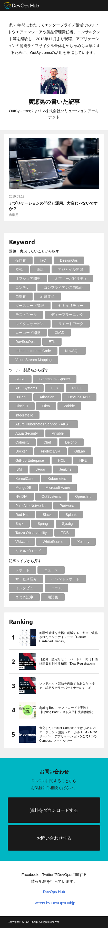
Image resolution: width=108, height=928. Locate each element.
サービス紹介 (26, 579)
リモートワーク (70, 324)
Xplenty (83, 542)
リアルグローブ (28, 551)
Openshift (83, 496)
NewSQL (72, 351)
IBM (18, 469)
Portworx (67, 506)
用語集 (52, 597)
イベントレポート (65, 579)
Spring (42, 523)
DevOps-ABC (79, 397)
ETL (52, 342)
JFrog (40, 469)
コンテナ (22, 287)
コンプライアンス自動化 (63, 287)
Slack (47, 515)
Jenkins (65, 469)
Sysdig (67, 523)
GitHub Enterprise (29, 460)
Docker (21, 451)
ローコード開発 (28, 333)
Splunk (71, 515)
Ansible (58, 433)
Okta (46, 406)
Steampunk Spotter (54, 379)
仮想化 (20, 260)
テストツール (26, 314)
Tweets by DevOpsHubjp (54, 903)
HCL (61, 460)
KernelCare (24, 479)
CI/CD (59, 333)
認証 (40, 269)
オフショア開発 (28, 278)
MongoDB (23, 487)
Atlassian (47, 397)
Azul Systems (26, 388)
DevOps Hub (54, 891)
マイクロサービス (29, 324)
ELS (54, 388)
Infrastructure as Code (33, 351)
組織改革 (47, 296)
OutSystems (51, 496)
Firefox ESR (50, 451)
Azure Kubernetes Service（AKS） (43, 424)
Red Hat (21, 515)
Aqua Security (26, 433)
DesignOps (69, 260)
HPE (83, 460)
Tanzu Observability (31, 533)
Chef (47, 442)
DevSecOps (25, 342)
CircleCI (21, 406)
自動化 (20, 296)
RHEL (77, 388)
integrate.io (24, 415)
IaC (43, 260)
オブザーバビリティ (71, 278)
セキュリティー (70, 306)
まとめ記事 (24, 597)
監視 (19, 269)
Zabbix (69, 406)
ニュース (51, 570)
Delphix (71, 442)
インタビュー (26, 588)
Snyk (19, 523)
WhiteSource (53, 542)
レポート (22, 570)
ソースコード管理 (29, 306)
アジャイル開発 (70, 269)
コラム (56, 588)
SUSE (20, 379)
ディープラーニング (67, 314)
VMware (21, 542)
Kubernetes (57, 479)
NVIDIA (21, 496)
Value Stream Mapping (33, 360)
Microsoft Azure (57, 487)
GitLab (79, 451)
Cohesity (22, 442)
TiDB (65, 533)
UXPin (20, 397)
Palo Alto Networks (30, 506)
